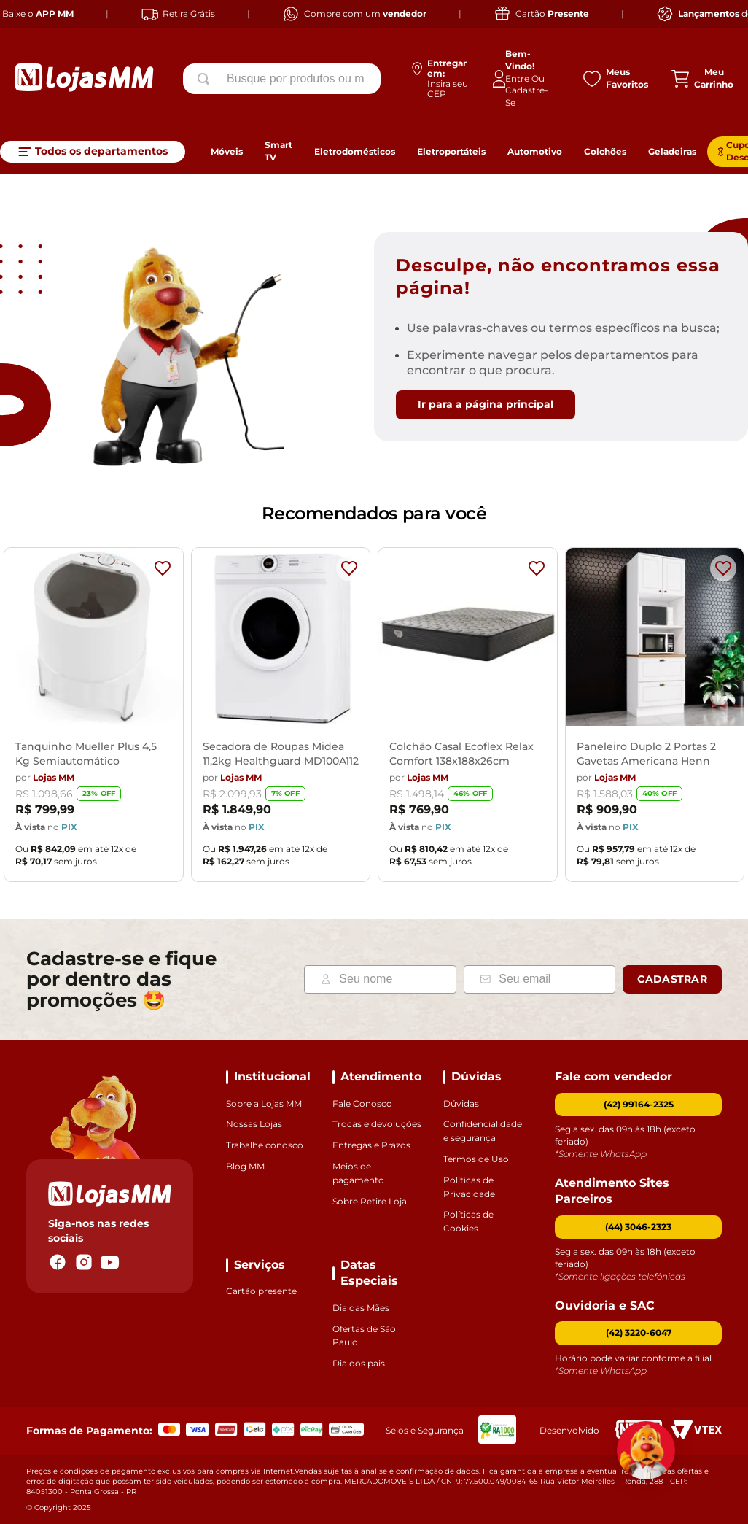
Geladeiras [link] (672, 151)
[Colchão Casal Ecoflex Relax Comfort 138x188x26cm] (468, 718)
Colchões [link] (605, 151)
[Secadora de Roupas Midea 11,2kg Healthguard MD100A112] (281, 718)
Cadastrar (672, 979)
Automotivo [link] (534, 151)
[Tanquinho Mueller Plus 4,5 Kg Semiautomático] (94, 718)
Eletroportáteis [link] (451, 151)
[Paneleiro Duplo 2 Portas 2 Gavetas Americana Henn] (655, 718)
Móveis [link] (227, 151)
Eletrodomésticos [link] (354, 151)
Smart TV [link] (278, 151)
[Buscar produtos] (206, 79)
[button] (638, 1227)
